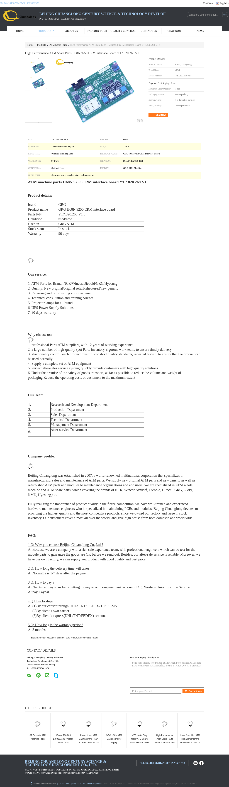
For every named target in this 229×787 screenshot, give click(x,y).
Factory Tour (97, 31)
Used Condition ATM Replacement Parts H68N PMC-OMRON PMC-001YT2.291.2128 (190, 742)
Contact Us (149, 31)
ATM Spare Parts (58, 45)
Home (20, 31)
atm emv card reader (88, 637)
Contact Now (193, 691)
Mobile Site (36, 783)
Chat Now (208, 3)
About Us (71, 31)
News (200, 31)
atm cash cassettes (46, 637)
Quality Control (123, 31)
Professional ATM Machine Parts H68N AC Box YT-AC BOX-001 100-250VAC (89, 740)
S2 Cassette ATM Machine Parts (38, 737)
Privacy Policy (49, 783)
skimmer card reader (67, 637)
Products (46, 31)
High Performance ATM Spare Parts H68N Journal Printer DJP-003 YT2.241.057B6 (165, 742)
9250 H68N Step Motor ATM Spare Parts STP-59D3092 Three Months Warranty (139, 742)
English (224, 3)
